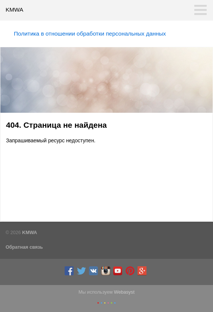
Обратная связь (24, 247)
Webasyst (124, 292)
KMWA (14, 9)
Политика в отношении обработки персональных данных (90, 33)
